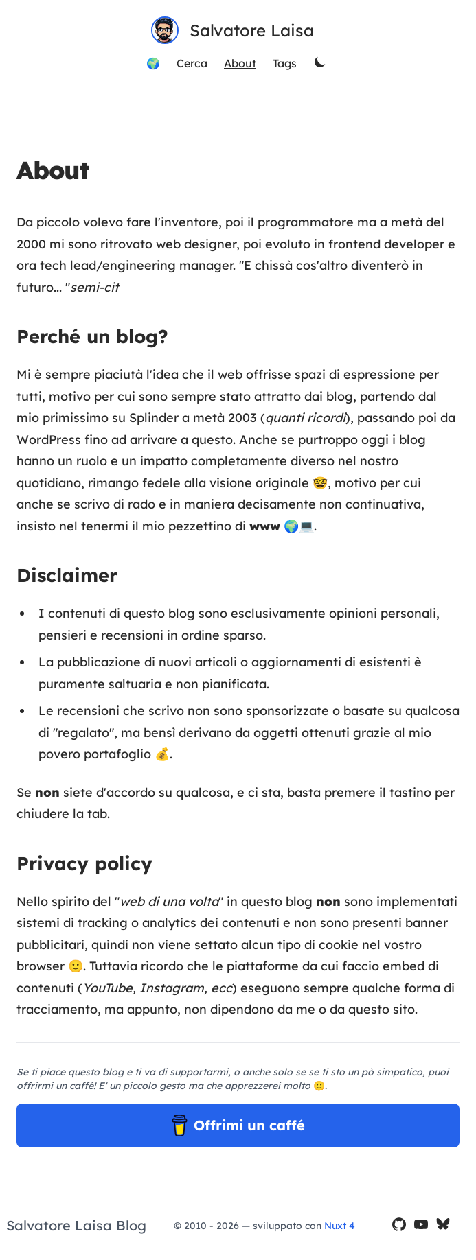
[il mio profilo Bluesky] (443, 1225)
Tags (285, 63)
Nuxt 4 (339, 1226)
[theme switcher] (321, 63)
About (240, 63)
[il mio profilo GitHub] (399, 1225)
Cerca (192, 63)
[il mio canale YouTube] (421, 1225)
